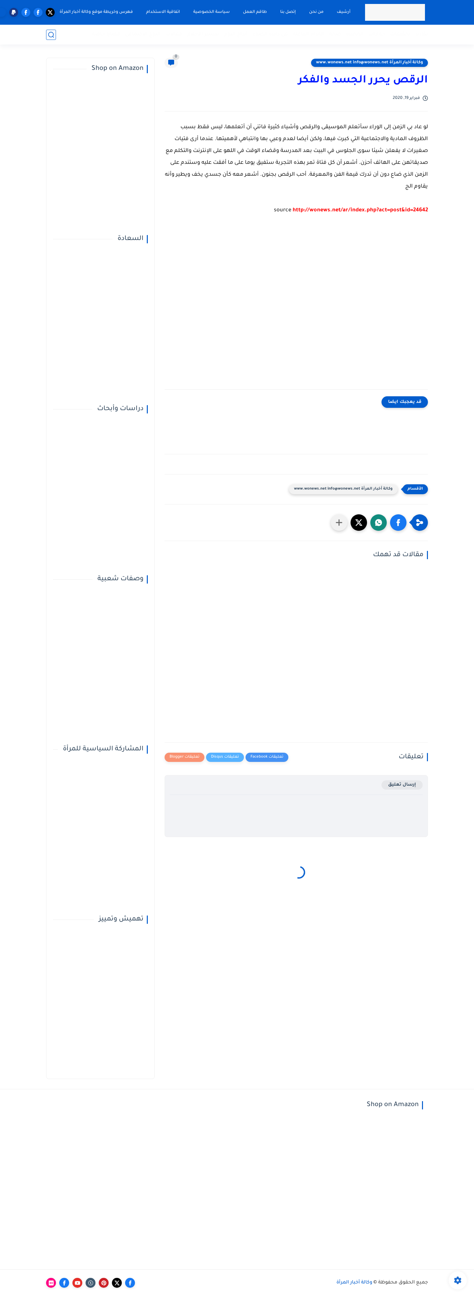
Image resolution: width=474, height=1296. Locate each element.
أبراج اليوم (236, 34)
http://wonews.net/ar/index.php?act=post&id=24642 (360, 210)
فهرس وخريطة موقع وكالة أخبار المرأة (96, 12)
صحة (335, 34)
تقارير (421, 34)
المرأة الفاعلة (308, 34)
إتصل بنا (288, 12)
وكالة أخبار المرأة (354, 1282)
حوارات (376, 34)
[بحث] (51, 35)
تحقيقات (400, 34)
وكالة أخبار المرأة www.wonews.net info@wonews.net (369, 62)
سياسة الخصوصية (211, 12)
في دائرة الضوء (270, 34)
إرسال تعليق (402, 784)
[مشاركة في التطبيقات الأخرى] (339, 522)
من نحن (316, 12)
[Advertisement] (296, 307)
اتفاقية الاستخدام (163, 12)
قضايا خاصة (106, 34)
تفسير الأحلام (203, 34)
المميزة (354, 34)
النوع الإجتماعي (143, 34)
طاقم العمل (255, 12)
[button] (398, 522)
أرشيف (344, 12)
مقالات (174, 34)
